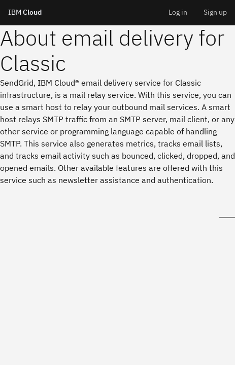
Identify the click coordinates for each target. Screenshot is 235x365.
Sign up (215, 12)
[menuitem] (177, 12)
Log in (178, 12)
